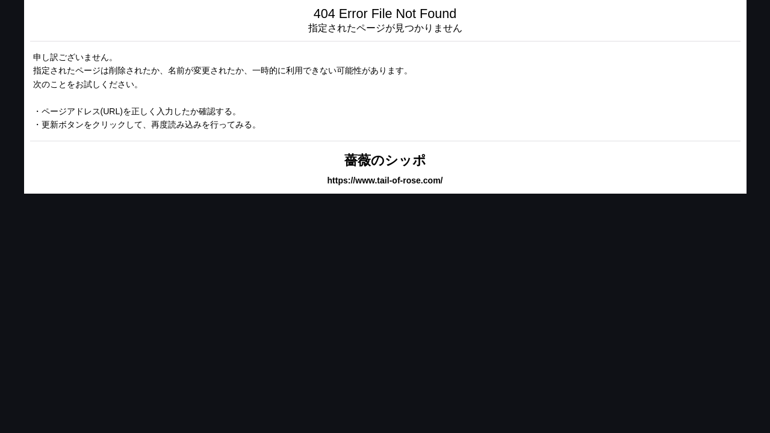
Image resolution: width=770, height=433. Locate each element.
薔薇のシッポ (385, 160)
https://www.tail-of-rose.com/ (384, 180)
